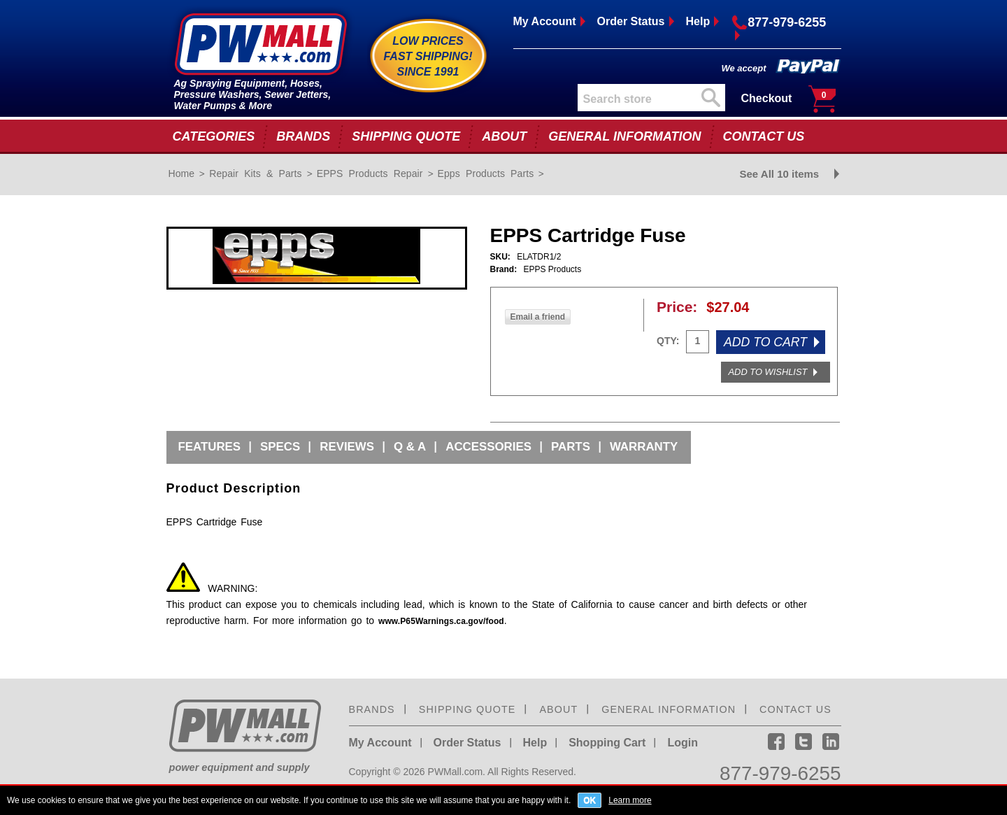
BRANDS (303, 136)
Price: (677, 307)
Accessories (488, 446)
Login (682, 743)
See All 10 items (780, 174)
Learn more (629, 800)
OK (589, 800)
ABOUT (504, 136)
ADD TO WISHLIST (768, 372)
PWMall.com (455, 771)
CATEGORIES (214, 136)
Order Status (631, 21)
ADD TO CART (765, 342)
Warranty (644, 446)
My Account (544, 21)
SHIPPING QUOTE (406, 136)
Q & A (410, 446)
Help (698, 21)
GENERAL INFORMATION (624, 136)
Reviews (347, 446)
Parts (570, 446)
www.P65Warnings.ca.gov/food (441, 621)
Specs (280, 446)
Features (209, 446)
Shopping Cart (607, 743)
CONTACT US (764, 136)
